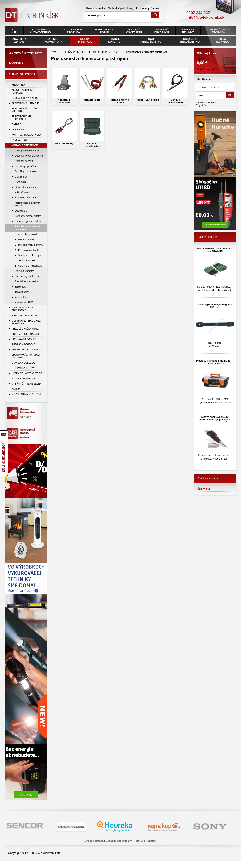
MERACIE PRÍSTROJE (106, 51)
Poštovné (141, 8)
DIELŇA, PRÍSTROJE (75, 51)
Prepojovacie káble (147, 99)
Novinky (16, 63)
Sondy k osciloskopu (175, 101)
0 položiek (215, 56)
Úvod (54, 51)
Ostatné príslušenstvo (92, 145)
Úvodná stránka (95, 8)
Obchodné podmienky (120, 8)
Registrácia (202, 105)
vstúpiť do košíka (207, 69)
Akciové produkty (25, 53)
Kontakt (154, 8)
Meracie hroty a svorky (120, 101)
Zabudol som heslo (206, 102)
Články (204, 488)
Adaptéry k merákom (64, 101)
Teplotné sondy (64, 143)
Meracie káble (92, 99)
